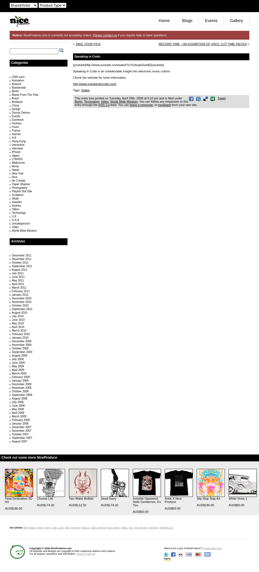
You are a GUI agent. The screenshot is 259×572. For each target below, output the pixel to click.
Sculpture (17, 194)
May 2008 (18, 409)
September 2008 (22, 394)
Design (16, 109)
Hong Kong (19, 141)
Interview (17, 148)
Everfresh (18, 119)
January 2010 (20, 337)
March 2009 (19, 373)
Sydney (16, 205)
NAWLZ (85, 527)
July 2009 (18, 359)
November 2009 (21, 344)
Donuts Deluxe (21, 112)
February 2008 (21, 420)
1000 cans (18, 76)
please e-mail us (86, 553)
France (16, 130)
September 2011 (22, 266)
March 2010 (19, 330)
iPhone (16, 152)
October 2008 (20, 391)
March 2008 (19, 416)
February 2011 (21, 291)
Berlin (78, 101)
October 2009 (20, 348)
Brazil (15, 98)
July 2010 (18, 316)
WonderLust (165, 527)
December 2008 (21, 384)
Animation (18, 80)
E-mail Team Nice (212, 548)
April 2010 (18, 327)
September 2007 (22, 437)
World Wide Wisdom (123, 101)
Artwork (16, 84)
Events (211, 20)
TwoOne (153, 527)
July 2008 (18, 402)
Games (16, 134)
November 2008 (21, 387)
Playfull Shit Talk (22, 191)
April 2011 (18, 284)
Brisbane (17, 101)
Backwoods (19, 87)
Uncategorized (20, 223)
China (15, 105)
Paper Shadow (21, 184)
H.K (14, 137)
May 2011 (18, 280)
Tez (131, 527)
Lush (61, 527)
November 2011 (21, 259)
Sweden (17, 202)
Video (105, 101)
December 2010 (21, 298)
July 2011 (18, 273)
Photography (20, 187)
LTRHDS (17, 159)
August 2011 (19, 269)
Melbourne (18, 162)
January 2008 (20, 423)
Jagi (54, 527)
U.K (14, 216)
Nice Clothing (98, 527)
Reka (124, 527)
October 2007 (20, 434)
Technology (91, 101)
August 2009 (19, 355)
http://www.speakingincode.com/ (94, 84)
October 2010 (20, 305)
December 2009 (21, 341)
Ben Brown (30, 527)
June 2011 (18, 276)
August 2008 (19, 398)
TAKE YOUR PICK (88, 44)
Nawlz (15, 169)
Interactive (18, 144)
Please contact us (105, 35)
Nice (14, 177)
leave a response (141, 104)
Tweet (222, 98)
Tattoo (15, 209)
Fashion (17, 123)
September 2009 (22, 352)
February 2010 (21, 334)
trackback (164, 104)
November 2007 (21, 430)
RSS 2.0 (104, 104)
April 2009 (18, 369)
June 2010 (18, 319)
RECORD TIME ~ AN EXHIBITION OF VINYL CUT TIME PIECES (203, 44)
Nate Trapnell (72, 527)
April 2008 (18, 412)
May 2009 (18, 366)
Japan (15, 155)
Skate (15, 198)
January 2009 (20, 380)
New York (17, 173)
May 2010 (18, 323)
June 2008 (18, 405)
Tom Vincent (140, 527)
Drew (40, 527)
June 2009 (18, 362)
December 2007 (21, 427)
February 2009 (21, 377)
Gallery (236, 20)
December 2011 (21, 255)
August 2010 (19, 312)
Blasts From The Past (25, 94)
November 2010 (21, 301)
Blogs (187, 20)
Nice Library (113, 527)
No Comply (18, 180)
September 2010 (22, 309)
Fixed (15, 126)
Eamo (47, 527)
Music (15, 166)
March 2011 (19, 287)
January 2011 (20, 294)
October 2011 (20, 262)
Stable (85, 90)
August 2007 (19, 441)
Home (164, 20)
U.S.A (15, 219)
